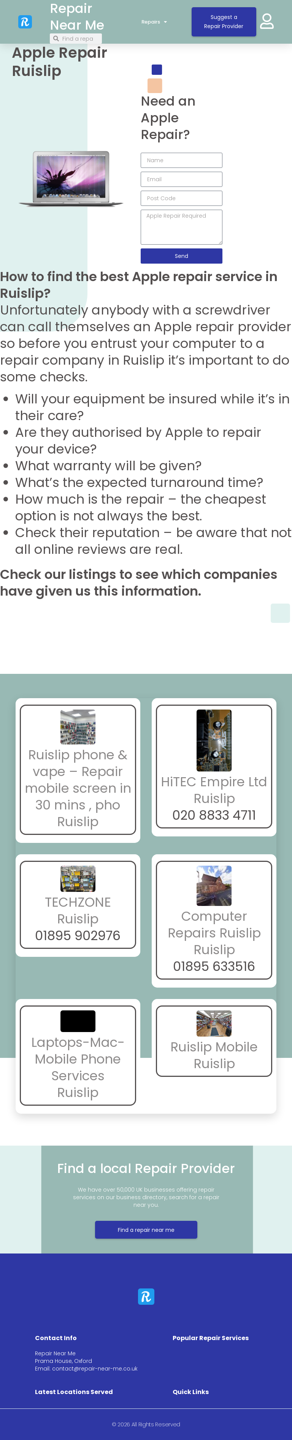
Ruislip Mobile (214, 1047)
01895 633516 (214, 966)
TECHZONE (78, 902)
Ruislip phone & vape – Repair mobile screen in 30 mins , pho (78, 780)
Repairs (154, 21)
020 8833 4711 (214, 815)
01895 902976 (78, 935)
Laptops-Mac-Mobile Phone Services (78, 1059)
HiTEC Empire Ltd (214, 782)
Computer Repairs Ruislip (214, 924)
